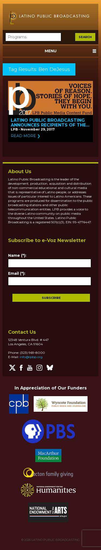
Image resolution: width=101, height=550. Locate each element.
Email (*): (16, 273)
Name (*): (17, 255)
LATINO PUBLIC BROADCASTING (55, 540)
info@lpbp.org (31, 357)
